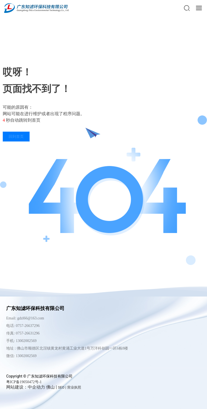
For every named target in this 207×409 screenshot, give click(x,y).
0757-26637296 (28, 326)
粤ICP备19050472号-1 (24, 382)
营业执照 (74, 387)
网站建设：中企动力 (25, 387)
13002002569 (26, 356)
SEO (61, 387)
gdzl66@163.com (30, 318)
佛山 (50, 387)
